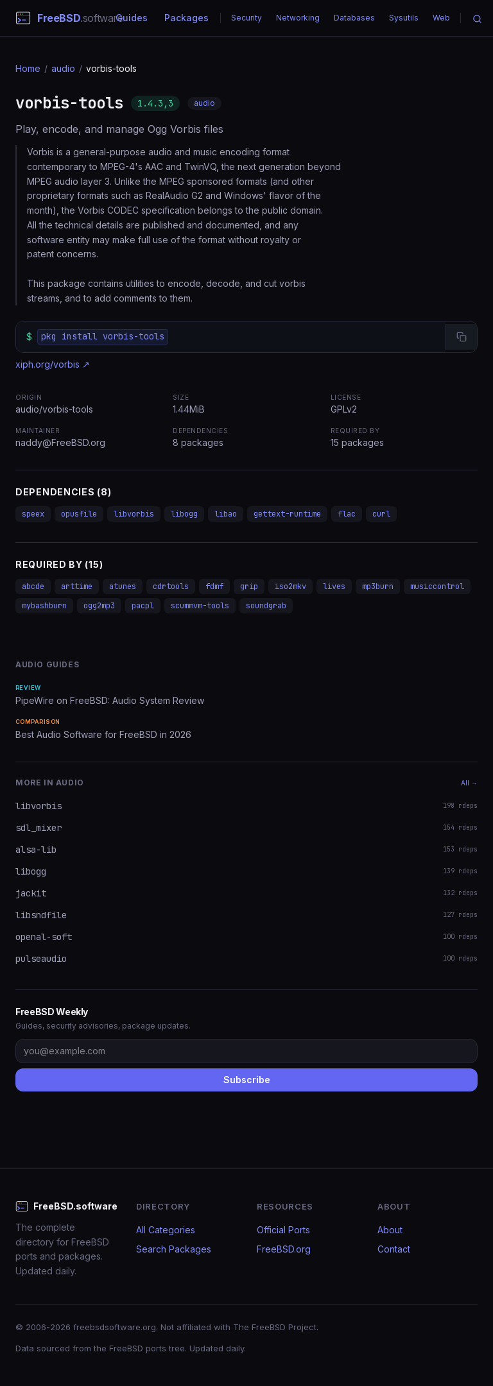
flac (347, 514)
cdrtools (171, 586)
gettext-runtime (287, 514)
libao (225, 514)
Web (441, 17)
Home (27, 68)
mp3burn (378, 586)
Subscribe (246, 1079)
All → (469, 783)
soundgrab (266, 606)
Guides (132, 17)
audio (63, 68)
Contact (393, 1249)
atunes (122, 586)
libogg (184, 514)
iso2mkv (290, 586)
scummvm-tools (200, 606)
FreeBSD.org (284, 1249)
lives (334, 586)
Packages (186, 17)
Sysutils (404, 17)
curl (381, 514)
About (389, 1229)
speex (33, 514)
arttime (76, 586)
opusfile (79, 514)
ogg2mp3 (99, 606)
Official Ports (283, 1229)
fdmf (214, 586)
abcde (33, 586)
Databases (354, 17)
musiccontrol (437, 586)
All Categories (165, 1229)
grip (249, 586)
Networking (298, 17)
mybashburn (44, 606)
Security (246, 17)
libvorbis (134, 514)
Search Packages (173, 1249)
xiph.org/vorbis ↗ (52, 364)
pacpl (143, 606)
